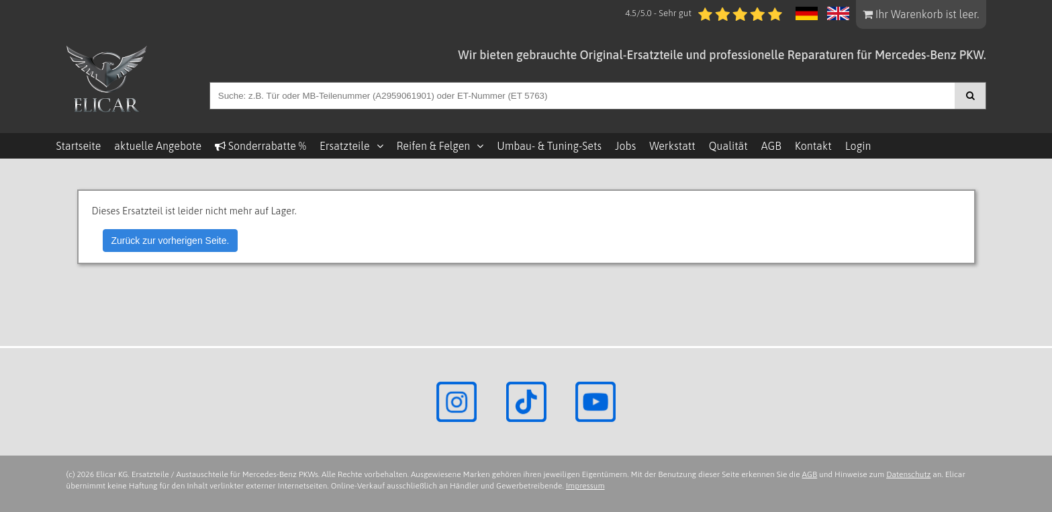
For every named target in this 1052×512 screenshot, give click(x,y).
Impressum (585, 485)
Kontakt (813, 146)
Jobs (625, 146)
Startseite (78, 146)
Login (858, 146)
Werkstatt (672, 146)
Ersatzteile (345, 146)
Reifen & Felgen (434, 146)
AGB (771, 146)
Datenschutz (908, 474)
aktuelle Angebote (157, 146)
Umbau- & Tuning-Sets (549, 146)
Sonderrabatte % (260, 146)
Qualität (728, 146)
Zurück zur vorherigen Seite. (170, 240)
